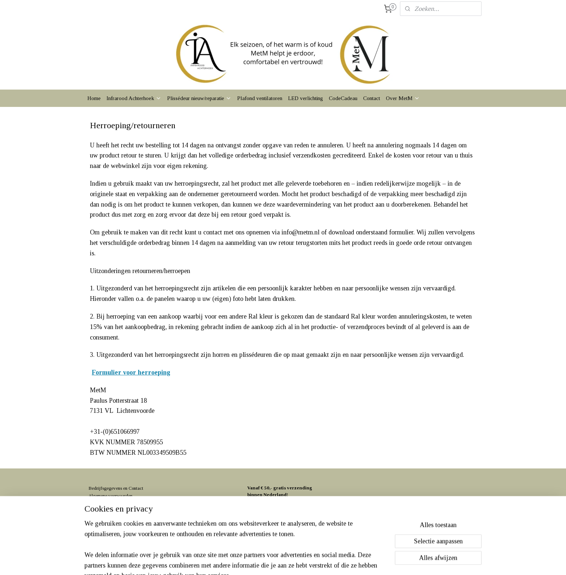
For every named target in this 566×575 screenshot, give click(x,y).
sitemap (257, 561)
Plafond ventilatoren (259, 98)
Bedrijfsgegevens (105, 488)
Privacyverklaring (105, 503)
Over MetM (403, 98)
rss (268, 561)
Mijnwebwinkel (340, 561)
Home (94, 98)
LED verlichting (305, 98)
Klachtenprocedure (106, 518)
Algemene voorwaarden (110, 495)
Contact (371, 98)
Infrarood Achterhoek (133, 98)
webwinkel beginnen (290, 561)
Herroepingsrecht (104, 511)
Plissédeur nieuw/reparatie (199, 98)
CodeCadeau (343, 98)
